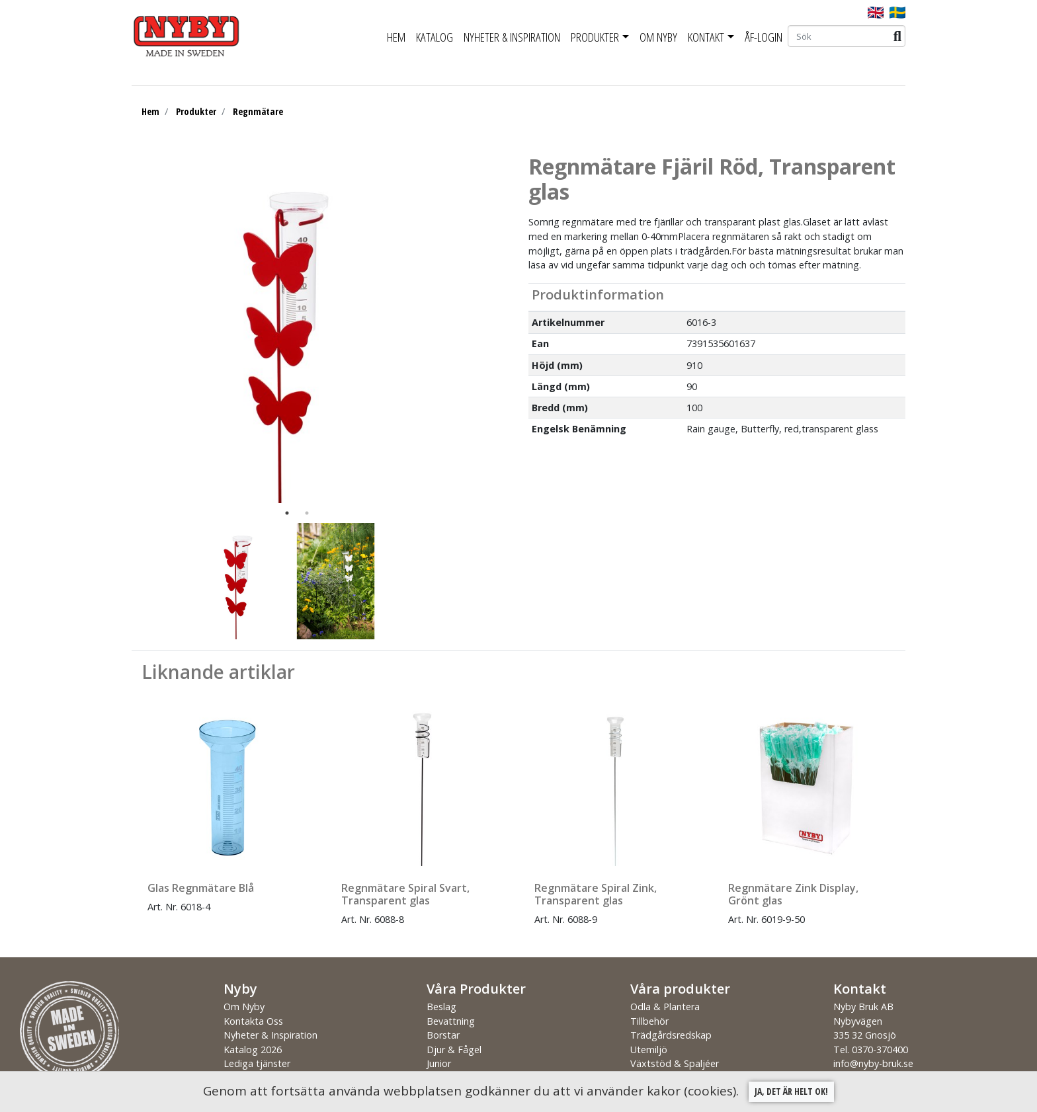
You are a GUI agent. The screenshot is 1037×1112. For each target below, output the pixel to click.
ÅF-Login (763, 37)
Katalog (434, 37)
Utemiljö (648, 1049)
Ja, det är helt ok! (791, 1091)
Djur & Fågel (454, 1049)
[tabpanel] (287, 328)
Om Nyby (658, 37)
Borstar (443, 1035)
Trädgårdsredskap (671, 1035)
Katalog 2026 (253, 1049)
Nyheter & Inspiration (512, 37)
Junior (439, 1063)
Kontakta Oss (253, 1021)
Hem (396, 37)
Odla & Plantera (665, 1006)
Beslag (441, 1006)
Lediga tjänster (257, 1063)
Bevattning (451, 1021)
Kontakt (706, 37)
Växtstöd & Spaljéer (674, 1063)
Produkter (595, 37)
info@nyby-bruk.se (873, 1063)
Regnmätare (258, 111)
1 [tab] (287, 513)
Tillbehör (649, 1021)
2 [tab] (306, 513)
